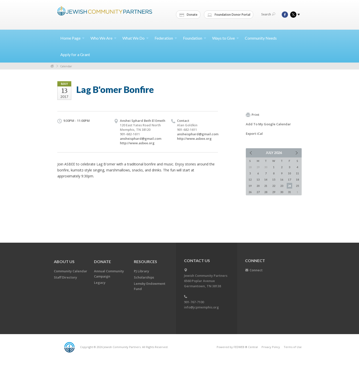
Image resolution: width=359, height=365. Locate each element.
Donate (188, 14)
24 (289, 185)
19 (250, 185)
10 (289, 173)
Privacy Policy (271, 347)
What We (135, 38)
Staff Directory (65, 277)
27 (258, 192)
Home (72, 38)
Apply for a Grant (75, 54)
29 (273, 192)
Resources (145, 261)
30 (281, 192)
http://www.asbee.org (137, 143)
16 (281, 179)
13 (258, 179)
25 (297, 185)
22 (273, 185)
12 (250, 179)
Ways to (225, 38)
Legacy (99, 282)
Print (252, 114)
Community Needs (261, 38)
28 (265, 192)
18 (297, 179)
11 (297, 173)
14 (265, 179)
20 (258, 185)
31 (289, 192)
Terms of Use (293, 347)
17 (289, 179)
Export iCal (254, 133)
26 (250, 192)
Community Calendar (70, 271)
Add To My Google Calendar (268, 124)
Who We (103, 38)
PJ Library (141, 271)
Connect (256, 270)
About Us (64, 261)
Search (268, 14)
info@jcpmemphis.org (201, 307)
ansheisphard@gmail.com (140, 138)
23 (281, 185)
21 (265, 185)
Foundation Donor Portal (228, 14)
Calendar (66, 66)
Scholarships (144, 277)
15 (273, 179)
